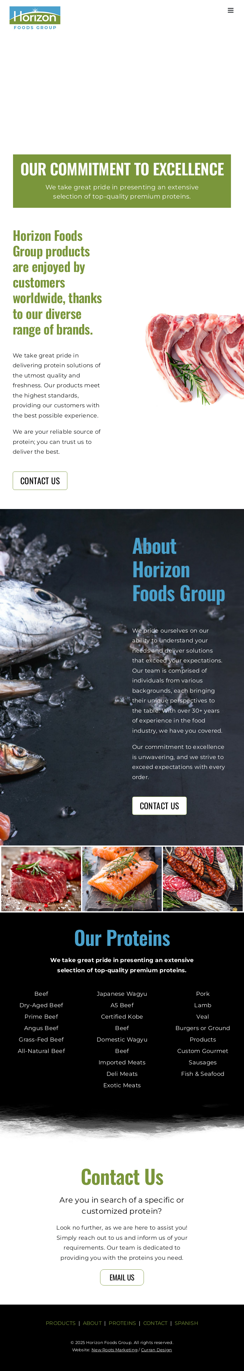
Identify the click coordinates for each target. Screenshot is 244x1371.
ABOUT (92, 1323)
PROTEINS (122, 1323)
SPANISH (186, 1323)
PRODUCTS (61, 1323)
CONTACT (155, 1323)
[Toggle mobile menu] (231, 10)
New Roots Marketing (115, 1349)
